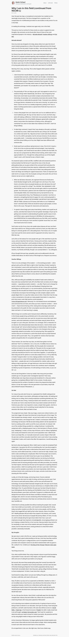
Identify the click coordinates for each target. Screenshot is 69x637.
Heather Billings (47, 34)
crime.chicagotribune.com (19, 301)
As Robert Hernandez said (29, 612)
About (44, 3)
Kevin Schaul (20, 2)
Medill (39, 610)
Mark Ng (18, 610)
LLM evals (50, 3)
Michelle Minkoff (37, 34)
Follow (55, 3)
